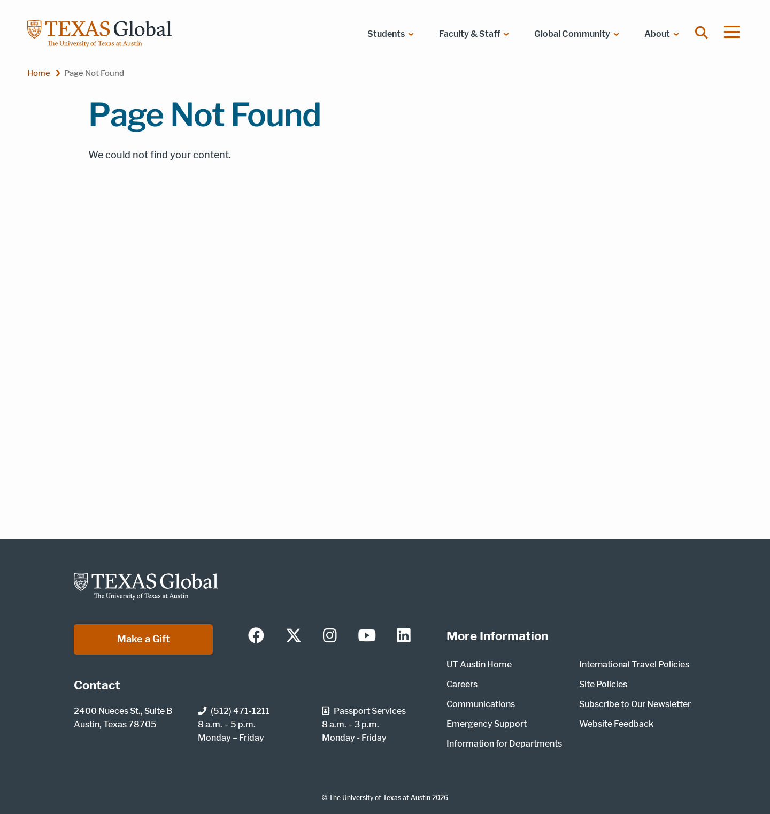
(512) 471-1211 (234, 711)
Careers (462, 684)
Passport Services (364, 711)
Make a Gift (143, 638)
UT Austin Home (479, 664)
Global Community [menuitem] (572, 34)
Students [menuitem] (386, 34)
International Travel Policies (634, 664)
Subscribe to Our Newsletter (635, 704)
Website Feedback (616, 724)
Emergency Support (486, 724)
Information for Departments (504, 744)
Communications (480, 704)
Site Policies (603, 684)
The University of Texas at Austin (379, 798)
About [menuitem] (657, 34)
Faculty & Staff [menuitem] (469, 34)
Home (38, 73)
